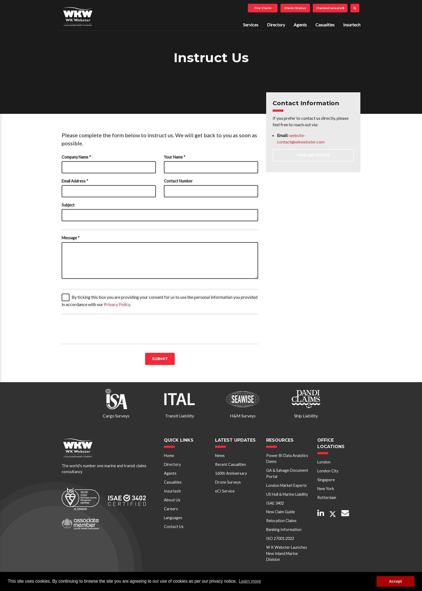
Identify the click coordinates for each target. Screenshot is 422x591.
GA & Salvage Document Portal (287, 473)
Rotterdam (326, 497)
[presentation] (102, 329)
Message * (71, 237)
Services (250, 24)
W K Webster (78, 16)
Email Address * (75, 181)
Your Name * (174, 157)
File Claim (262, 8)
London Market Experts (286, 485)
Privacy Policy (117, 304)
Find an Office (313, 155)
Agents (300, 24)
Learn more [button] (250, 581)
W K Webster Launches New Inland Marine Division (286, 553)
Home (169, 455)
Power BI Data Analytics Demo (287, 458)
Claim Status (295, 8)
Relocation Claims (281, 520)
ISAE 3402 (275, 503)
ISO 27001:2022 (280, 538)
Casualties (325, 24)
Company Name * (76, 157)
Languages (173, 517)
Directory (276, 24)
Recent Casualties (230, 464)
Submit (160, 358)
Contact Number (178, 181)
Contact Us (174, 526)
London (323, 462)
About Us (172, 500)
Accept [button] (395, 581)
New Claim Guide (280, 511)
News (220, 455)
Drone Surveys (228, 482)
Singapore (326, 479)
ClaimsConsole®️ (330, 8)
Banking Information (283, 529)
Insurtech (351, 24)
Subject (68, 205)
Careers (171, 508)
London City (327, 471)
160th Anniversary (231, 473)
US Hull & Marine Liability (287, 494)
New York (325, 488)
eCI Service (225, 491)
